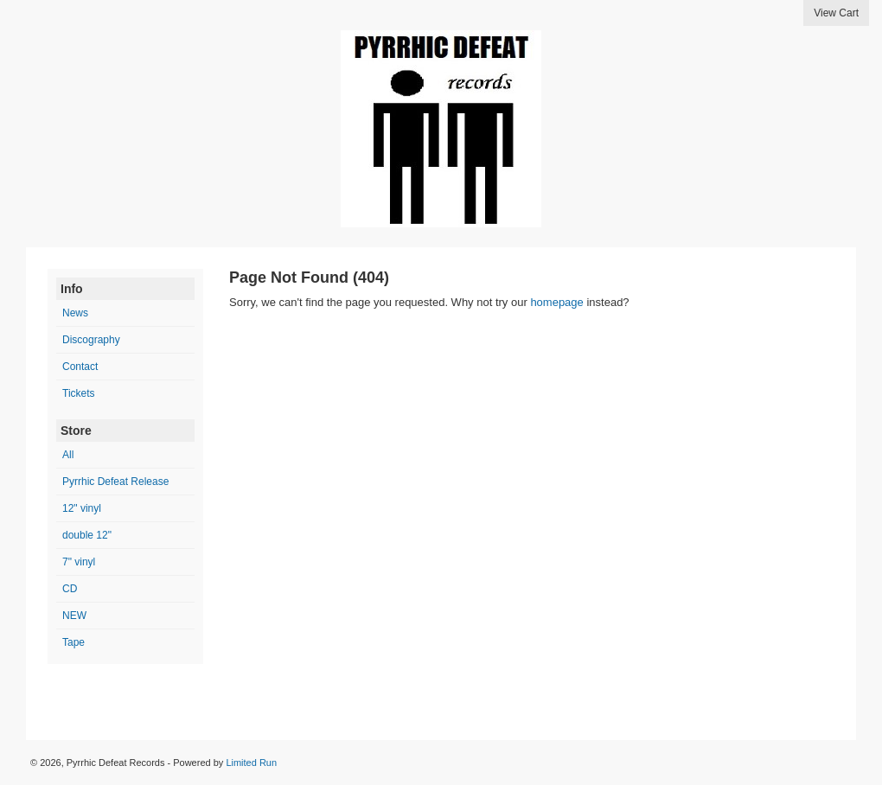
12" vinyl (81, 508)
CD (69, 589)
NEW (74, 615)
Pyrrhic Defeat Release (115, 481)
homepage (556, 302)
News (75, 313)
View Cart (836, 13)
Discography (91, 340)
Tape (73, 642)
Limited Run (251, 762)
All (68, 455)
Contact (80, 367)
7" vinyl (78, 562)
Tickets (78, 393)
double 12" (87, 535)
